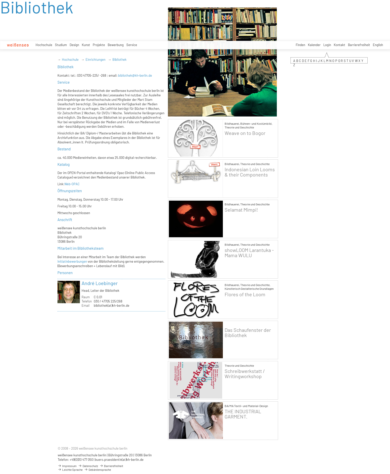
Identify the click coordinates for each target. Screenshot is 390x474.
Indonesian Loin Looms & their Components (250, 172)
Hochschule (44, 45)
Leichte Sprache (70, 469)
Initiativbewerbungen (72, 261)
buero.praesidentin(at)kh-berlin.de (119, 460)
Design (74, 45)
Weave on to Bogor (245, 133)
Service (131, 45)
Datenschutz (88, 466)
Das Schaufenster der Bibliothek (248, 332)
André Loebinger (100, 283)
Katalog (63, 164)
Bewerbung (116, 45)
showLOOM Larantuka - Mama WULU (249, 252)
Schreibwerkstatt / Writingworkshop (245, 373)
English (378, 45)
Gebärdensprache (97, 469)
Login (327, 45)
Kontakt (339, 45)
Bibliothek (119, 59)
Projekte (99, 45)
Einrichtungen (95, 59)
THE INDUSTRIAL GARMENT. (243, 414)
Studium (61, 45)
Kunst (86, 45)
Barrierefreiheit (359, 45)
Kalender (314, 45)
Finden (300, 45)
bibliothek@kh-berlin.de (135, 75)
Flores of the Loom (245, 294)
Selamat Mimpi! (241, 209)
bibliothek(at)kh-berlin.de (111, 305)
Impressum (67, 466)
